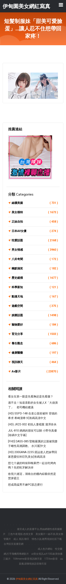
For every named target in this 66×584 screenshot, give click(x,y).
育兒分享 (35, 334)
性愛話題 (35, 240)
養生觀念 (35, 343)
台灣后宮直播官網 (13, 543)
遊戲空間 (35, 305)
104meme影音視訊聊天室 (27, 558)
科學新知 (35, 287)
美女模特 (35, 212)
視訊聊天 (35, 362)
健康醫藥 (35, 352)
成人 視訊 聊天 (21, 539)
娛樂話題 (35, 315)
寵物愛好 (35, 324)
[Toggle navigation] (60, 4)
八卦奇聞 (35, 259)
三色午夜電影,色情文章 (20, 534)
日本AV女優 (35, 231)
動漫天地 (35, 296)
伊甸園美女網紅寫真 (27, 578)
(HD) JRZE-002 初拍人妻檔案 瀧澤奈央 (32, 424)
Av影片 (35, 371)
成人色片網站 (45, 548)
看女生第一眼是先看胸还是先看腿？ (30, 396)
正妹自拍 (35, 221)
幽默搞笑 (35, 268)
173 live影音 (51, 558)
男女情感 (35, 249)
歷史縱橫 (35, 277)
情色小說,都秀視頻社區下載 (47, 539)
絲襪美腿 (35, 202)
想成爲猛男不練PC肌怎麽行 (25, 484)
